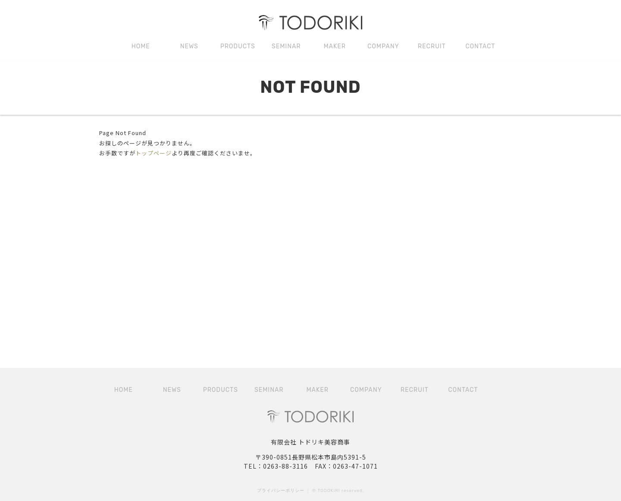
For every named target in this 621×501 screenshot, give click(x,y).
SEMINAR (286, 46)
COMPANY (383, 46)
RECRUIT (432, 46)
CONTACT (480, 46)
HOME (141, 46)
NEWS (189, 46)
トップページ (153, 153)
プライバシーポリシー (280, 490)
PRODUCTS (237, 46)
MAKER (334, 46)
